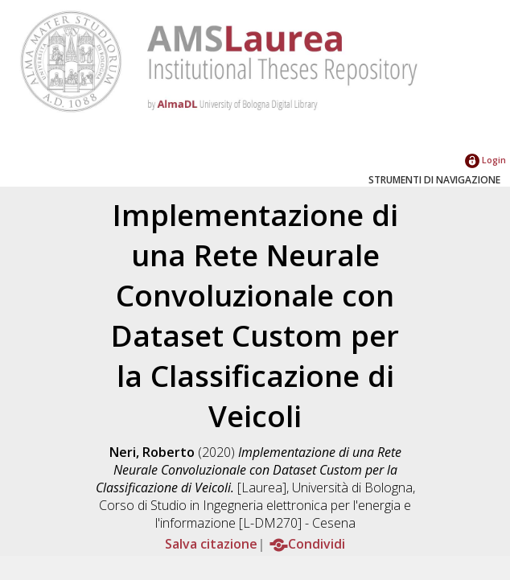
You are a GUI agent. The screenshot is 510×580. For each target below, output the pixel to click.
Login (485, 160)
